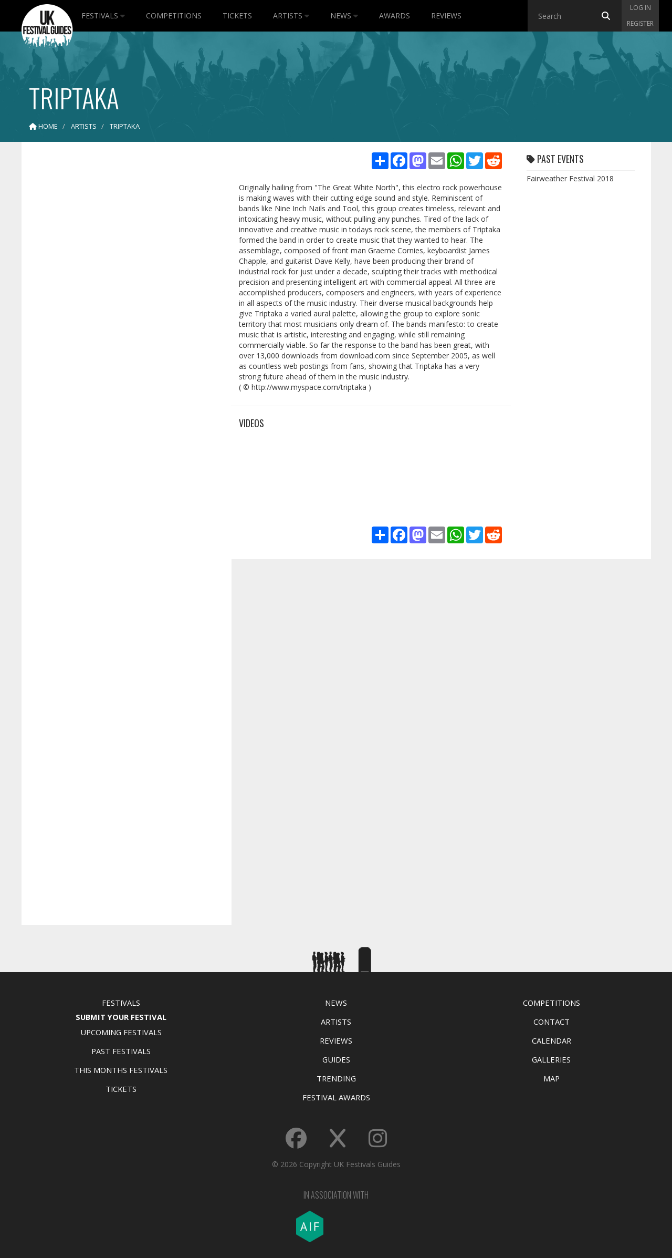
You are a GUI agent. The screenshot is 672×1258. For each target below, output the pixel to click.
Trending (336, 1078)
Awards (394, 15)
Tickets (237, 15)
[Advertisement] (118, 315)
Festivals (103, 15)
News (344, 15)
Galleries (551, 1059)
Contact (551, 1021)
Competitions (174, 15)
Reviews (446, 15)
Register (640, 23)
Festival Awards (336, 1097)
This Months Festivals (120, 1070)
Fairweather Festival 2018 (570, 178)
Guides (336, 1059)
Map (551, 1078)
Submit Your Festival (121, 1017)
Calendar (551, 1040)
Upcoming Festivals (121, 1032)
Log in (640, 7)
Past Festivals (121, 1051)
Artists (291, 15)
